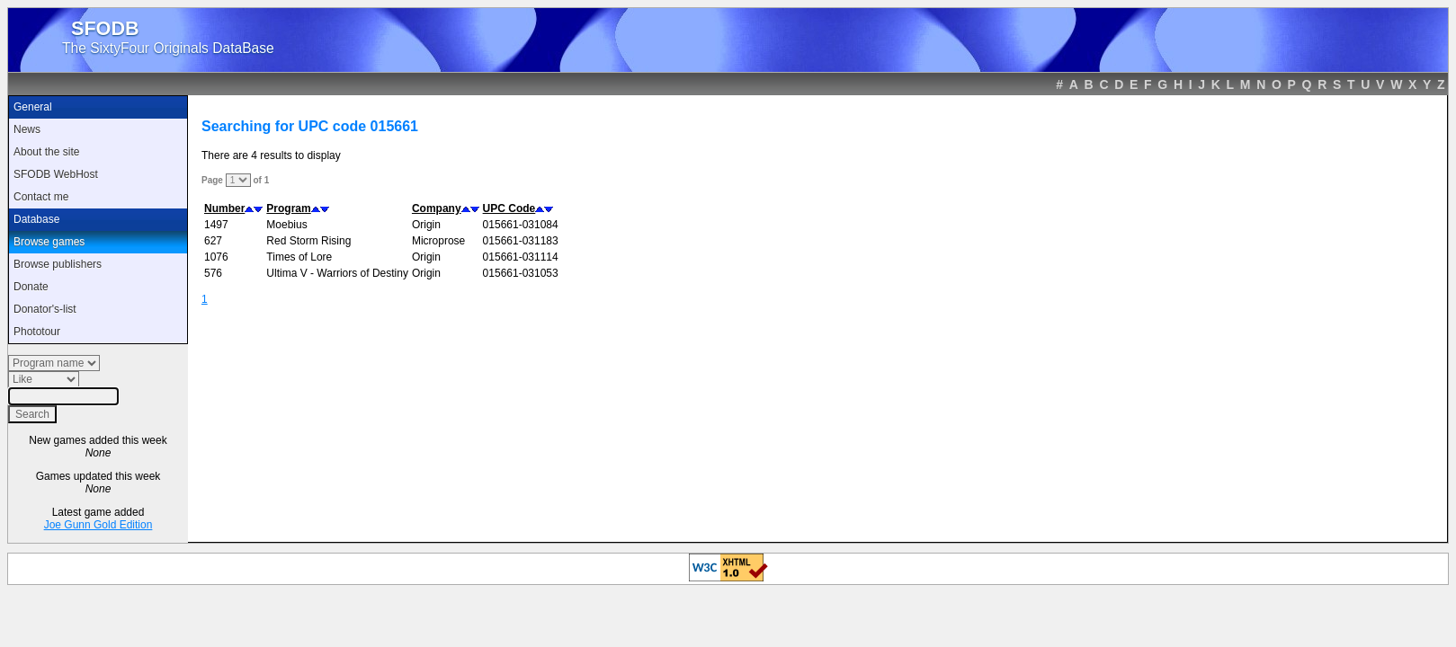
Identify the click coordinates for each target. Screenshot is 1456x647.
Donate (31, 286)
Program (288, 208)
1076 (216, 257)
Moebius (286, 224)
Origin (426, 224)
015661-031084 (520, 224)
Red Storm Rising (308, 241)
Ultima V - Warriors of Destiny (337, 273)
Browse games (49, 241)
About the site (46, 152)
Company (436, 208)
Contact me (40, 197)
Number (224, 208)
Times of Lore (299, 257)
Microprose (438, 241)
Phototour (36, 331)
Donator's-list (44, 309)
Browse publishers (57, 264)
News (26, 129)
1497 (216, 224)
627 (213, 241)
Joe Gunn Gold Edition (98, 524)
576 (213, 273)
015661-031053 (520, 273)
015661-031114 (520, 257)
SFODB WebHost (55, 174)
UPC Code (509, 208)
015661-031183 (520, 241)
